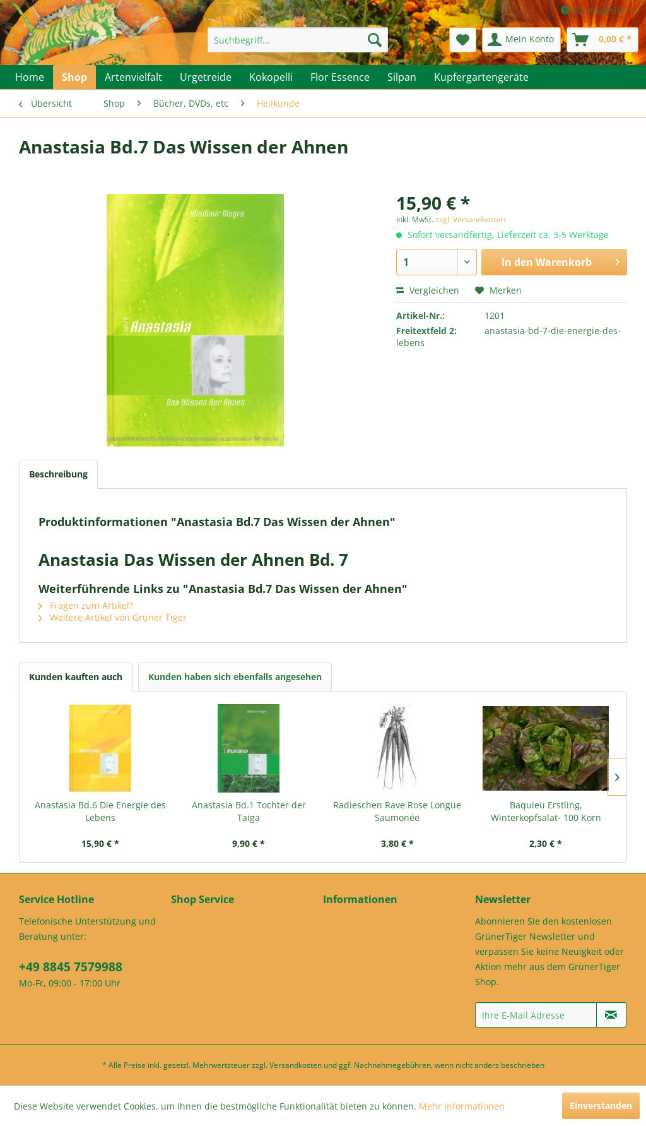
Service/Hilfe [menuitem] (594, 10)
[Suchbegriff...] (298, 39)
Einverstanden (601, 1105)
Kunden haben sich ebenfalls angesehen (235, 677)
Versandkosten (295, 1065)
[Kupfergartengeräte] (481, 77)
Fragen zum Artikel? (85, 605)
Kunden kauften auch (75, 677)
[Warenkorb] (602, 39)
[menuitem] (298, 39)
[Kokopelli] (271, 77)
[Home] (29, 77)
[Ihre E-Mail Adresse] (536, 1014)
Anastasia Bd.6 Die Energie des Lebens (100, 811)
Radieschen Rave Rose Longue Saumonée (397, 811)
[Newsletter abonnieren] (611, 1014)
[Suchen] (374, 39)
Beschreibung (58, 474)
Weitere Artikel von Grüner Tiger (112, 617)
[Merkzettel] (462, 39)
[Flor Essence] (340, 77)
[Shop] (74, 77)
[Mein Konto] (521, 39)
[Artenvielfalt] (133, 77)
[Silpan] (402, 77)
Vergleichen (427, 290)
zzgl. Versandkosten (470, 219)
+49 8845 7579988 (70, 967)
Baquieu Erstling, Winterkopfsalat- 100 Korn (546, 811)
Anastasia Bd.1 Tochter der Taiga (249, 811)
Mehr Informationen (462, 1106)
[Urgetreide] (205, 77)
